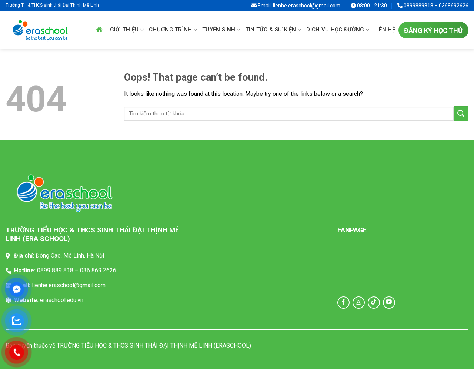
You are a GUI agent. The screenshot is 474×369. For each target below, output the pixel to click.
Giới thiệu (127, 30)
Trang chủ (99, 29)
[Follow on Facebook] (343, 302)
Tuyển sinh (221, 30)
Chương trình (173, 30)
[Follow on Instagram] (359, 302)
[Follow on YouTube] (389, 302)
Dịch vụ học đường (337, 30)
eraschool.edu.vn (61, 299)
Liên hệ (384, 29)
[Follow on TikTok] (374, 302)
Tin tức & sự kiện (273, 30)
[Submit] (461, 113)
